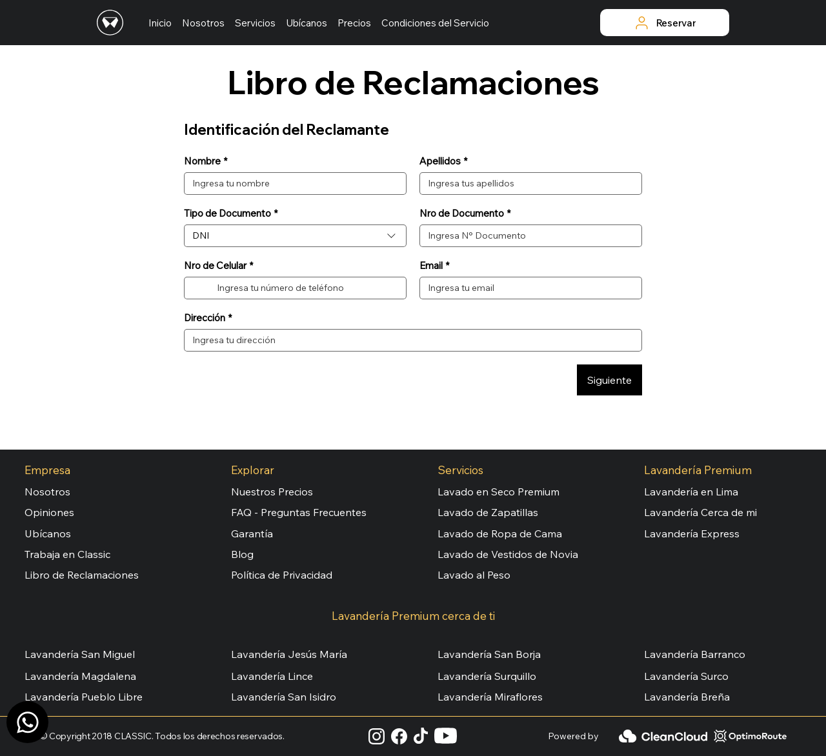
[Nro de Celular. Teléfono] (306, 288)
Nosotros (47, 491)
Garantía (252, 533)
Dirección (208, 318)
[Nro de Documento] (527, 235)
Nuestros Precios (272, 491)
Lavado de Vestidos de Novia (508, 554)
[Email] (527, 288)
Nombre (205, 161)
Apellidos (443, 161)
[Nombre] (291, 183)
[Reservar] (664, 22)
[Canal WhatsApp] (27, 722)
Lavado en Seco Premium (498, 491)
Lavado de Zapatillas (488, 512)
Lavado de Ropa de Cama (500, 533)
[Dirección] (409, 340)
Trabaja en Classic (67, 554)
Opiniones (49, 512)
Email (434, 266)
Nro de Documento (464, 213)
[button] (255, 22)
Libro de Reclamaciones (82, 574)
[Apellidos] (527, 183)
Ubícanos (48, 533)
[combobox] (295, 235)
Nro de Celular (218, 266)
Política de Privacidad (281, 574)
